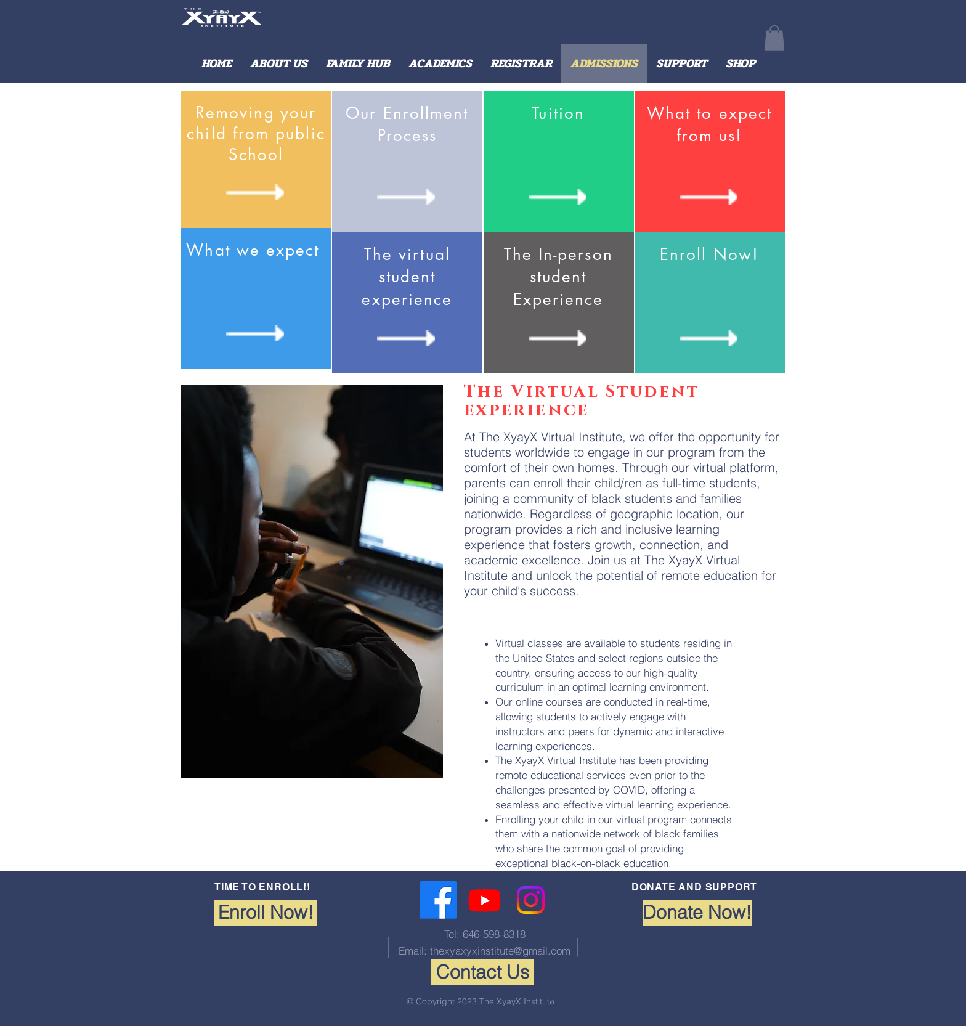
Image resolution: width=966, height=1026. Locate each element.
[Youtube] (484, 900)
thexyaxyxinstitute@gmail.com (500, 950)
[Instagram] (531, 900)
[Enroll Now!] (265, 913)
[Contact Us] (482, 972)
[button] (774, 38)
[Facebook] (438, 900)
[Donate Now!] (697, 913)
